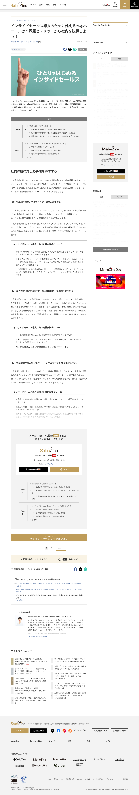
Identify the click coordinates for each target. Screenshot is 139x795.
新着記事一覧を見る (110, 250)
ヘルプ (49, 779)
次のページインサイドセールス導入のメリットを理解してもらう (49, 537)
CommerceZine (36, 741)
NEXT (61, 548)
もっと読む (19, 600)
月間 (119, 59)
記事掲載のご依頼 (119, 731)
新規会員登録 (32, 469)
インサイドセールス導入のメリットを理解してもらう (46, 143)
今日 (101, 59)
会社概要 (87, 779)
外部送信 (125, 779)
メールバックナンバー (49, 464)
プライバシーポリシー (113, 779)
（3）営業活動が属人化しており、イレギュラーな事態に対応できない (53, 136)
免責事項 (79, 779)
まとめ (29, 157)
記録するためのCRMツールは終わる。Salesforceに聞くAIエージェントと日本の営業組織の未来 (31, 661)
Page (17, 150)
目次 (66, 119)
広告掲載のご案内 (100, 731)
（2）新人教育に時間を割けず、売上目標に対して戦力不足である (51, 133)
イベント (63, 5)
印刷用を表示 (17, 569)
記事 (41, 5)
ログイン (64, 469)
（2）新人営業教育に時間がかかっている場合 (44, 150)
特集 (54, 5)
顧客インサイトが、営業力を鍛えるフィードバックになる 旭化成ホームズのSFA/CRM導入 (70, 676)
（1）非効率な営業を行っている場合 (40, 147)
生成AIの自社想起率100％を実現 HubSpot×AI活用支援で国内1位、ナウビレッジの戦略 (30, 690)
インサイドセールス (18, 49)
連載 (48, 5)
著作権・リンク (58, 779)
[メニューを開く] (4, 4)
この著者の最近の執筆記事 (37, 637)
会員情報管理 (70, 779)
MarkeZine (15, 741)
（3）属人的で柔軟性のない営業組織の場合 (43, 154)
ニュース (32, 5)
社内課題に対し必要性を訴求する (39, 126)
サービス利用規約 (98, 779)
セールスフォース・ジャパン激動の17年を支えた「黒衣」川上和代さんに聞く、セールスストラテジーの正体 (30, 671)
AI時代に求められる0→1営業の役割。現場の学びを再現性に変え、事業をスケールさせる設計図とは (70, 695)
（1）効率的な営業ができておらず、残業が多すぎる (46, 129)
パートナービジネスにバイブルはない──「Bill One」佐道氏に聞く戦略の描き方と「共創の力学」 (70, 685)
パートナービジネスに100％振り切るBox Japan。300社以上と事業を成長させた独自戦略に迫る (31, 681)
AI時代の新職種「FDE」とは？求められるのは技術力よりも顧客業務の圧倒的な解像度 (30, 700)
